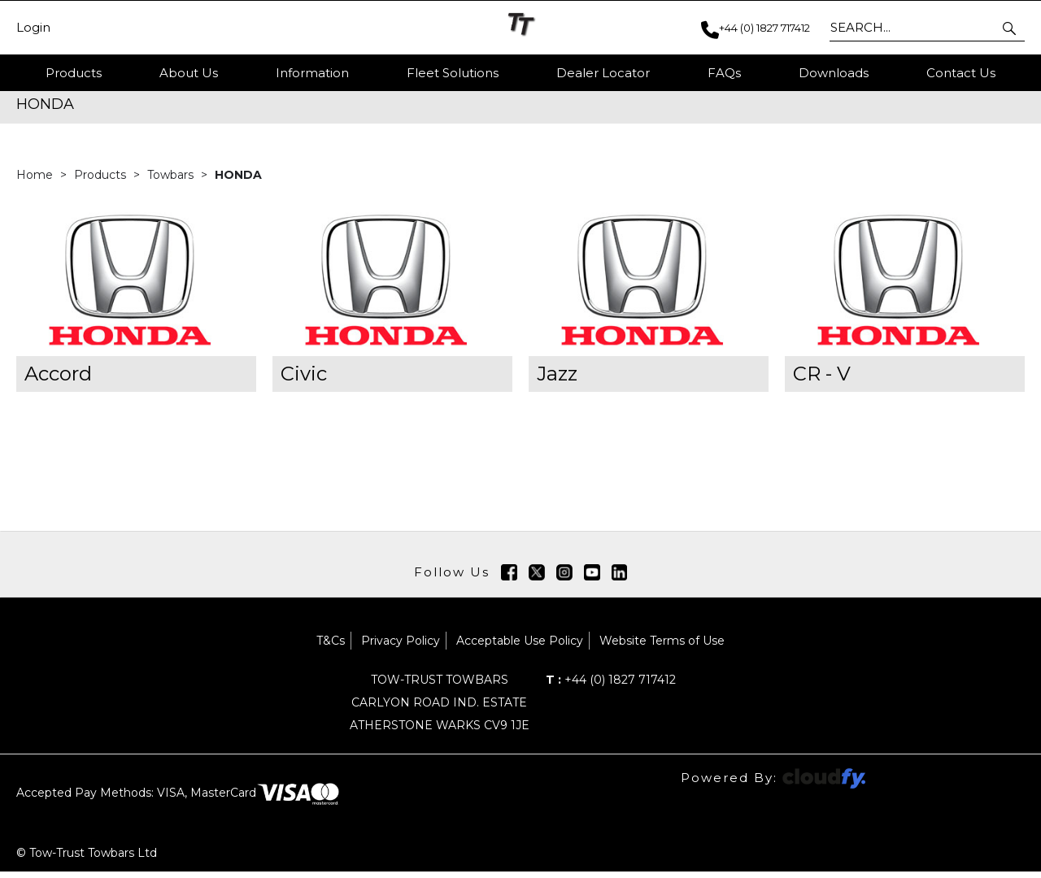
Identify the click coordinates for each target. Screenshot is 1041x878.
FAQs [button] (724, 72)
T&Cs (330, 647)
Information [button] (312, 72)
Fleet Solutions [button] (453, 72)
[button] (1010, 28)
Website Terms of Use (662, 647)
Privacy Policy (400, 647)
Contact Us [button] (960, 72)
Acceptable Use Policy (519, 647)
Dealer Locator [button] (603, 72)
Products (74, 72)
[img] (509, 579)
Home (36, 181)
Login (33, 27)
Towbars (172, 181)
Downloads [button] (834, 72)
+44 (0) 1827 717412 (611, 686)
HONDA (238, 181)
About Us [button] (188, 72)
